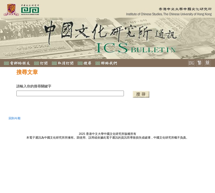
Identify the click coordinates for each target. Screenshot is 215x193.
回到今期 (14, 118)
